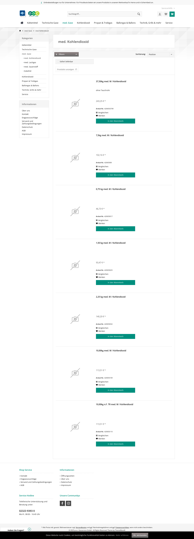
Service (25, 94)
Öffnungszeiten (67, 476)
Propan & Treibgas (30, 81)
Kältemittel (26, 45)
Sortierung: (141, 54)
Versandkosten (81, 527)
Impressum (27, 134)
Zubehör (28, 71)
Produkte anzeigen (67, 69)
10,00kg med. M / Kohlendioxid (111, 350)
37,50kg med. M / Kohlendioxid (111, 81)
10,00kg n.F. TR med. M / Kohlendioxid (114, 404)
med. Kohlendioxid (32, 58)
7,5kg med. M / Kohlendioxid (110, 135)
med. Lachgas (30, 62)
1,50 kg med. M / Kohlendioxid (111, 243)
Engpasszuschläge (30, 117)
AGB (24, 130)
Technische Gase (29, 49)
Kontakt (25, 114)
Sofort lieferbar (66, 61)
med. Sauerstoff (31, 66)
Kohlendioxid (27, 76)
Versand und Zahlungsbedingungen (32, 122)
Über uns (26, 110)
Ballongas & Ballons (30, 85)
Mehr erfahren (122, 535)
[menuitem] (167, 8)
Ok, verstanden (140, 535)
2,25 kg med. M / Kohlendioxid (111, 296)
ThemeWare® (120, 530)
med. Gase (26, 54)
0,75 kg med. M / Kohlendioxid (111, 189)
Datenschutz (27, 127)
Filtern (60, 54)
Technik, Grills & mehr (31, 90)
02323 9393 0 (27, 511)
